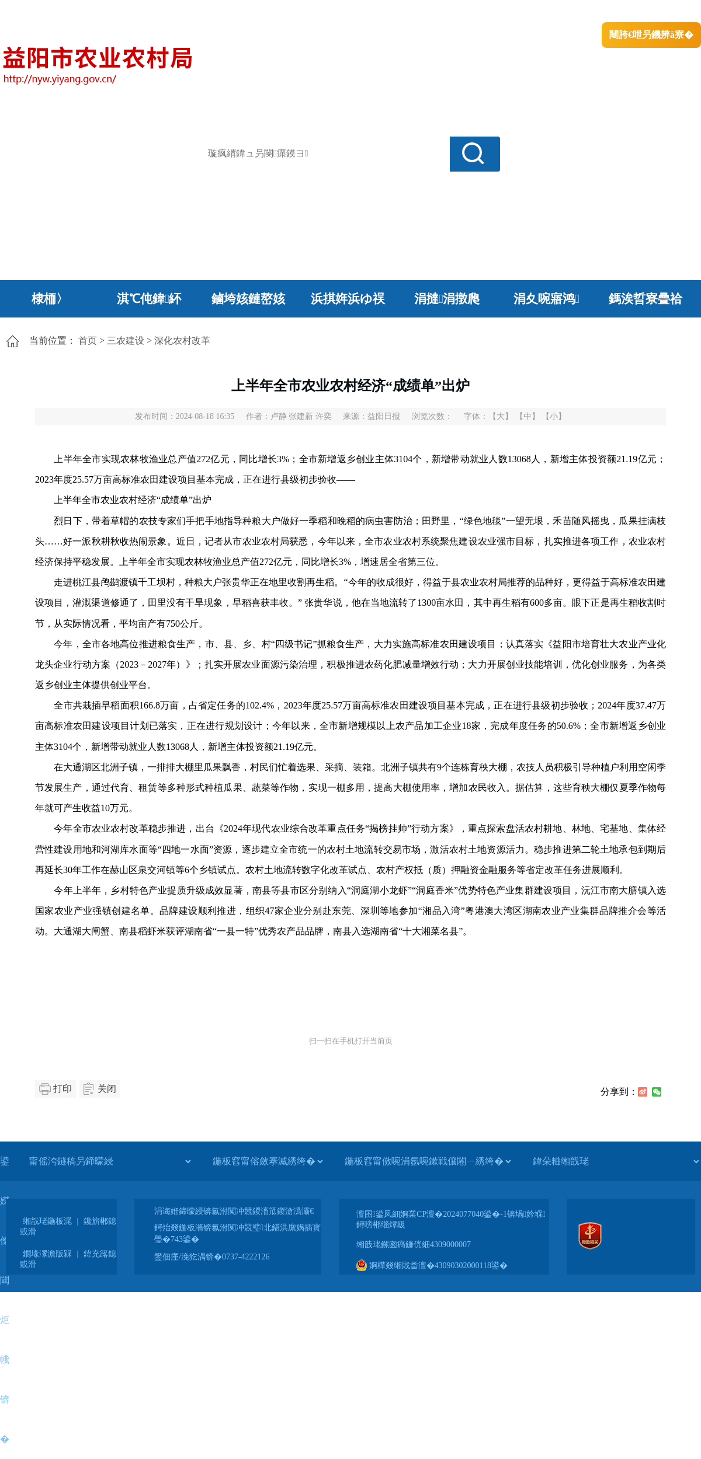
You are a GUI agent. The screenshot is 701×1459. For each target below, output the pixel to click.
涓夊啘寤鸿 (546, 299)
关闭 (107, 1089)
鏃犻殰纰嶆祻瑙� (665, 12)
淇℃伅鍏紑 (149, 299)
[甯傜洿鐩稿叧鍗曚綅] (110, 1161)
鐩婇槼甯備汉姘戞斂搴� (246, 12)
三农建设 (125, 340)
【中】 (527, 416)
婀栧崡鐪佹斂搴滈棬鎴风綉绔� (132, 12)
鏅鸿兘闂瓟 (599, 12)
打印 (62, 1089)
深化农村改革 (182, 340)
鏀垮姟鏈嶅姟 (248, 299)
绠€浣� (551, 12)
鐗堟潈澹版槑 (47, 1253)
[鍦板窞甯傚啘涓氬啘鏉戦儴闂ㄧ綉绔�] (427, 1161)
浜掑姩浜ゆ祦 (348, 299)
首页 (87, 340)
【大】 (500, 416)
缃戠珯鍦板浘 (47, 1221)
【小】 (554, 416)
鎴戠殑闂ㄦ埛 (500, 12)
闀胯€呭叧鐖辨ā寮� (651, 35)
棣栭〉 (50, 299)
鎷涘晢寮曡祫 (645, 299)
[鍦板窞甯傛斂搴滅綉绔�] (267, 1161)
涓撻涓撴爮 (447, 299)
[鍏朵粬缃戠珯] (615, 1161)
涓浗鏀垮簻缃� (33, 12)
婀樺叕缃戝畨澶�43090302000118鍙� (432, 1265)
